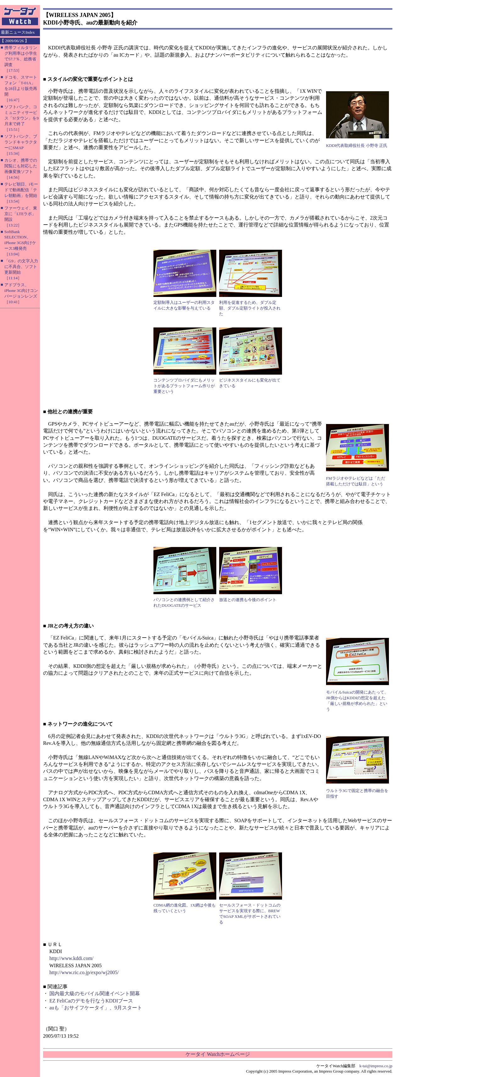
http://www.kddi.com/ (71, 958)
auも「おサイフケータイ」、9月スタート (95, 1007)
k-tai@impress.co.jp (375, 1065)
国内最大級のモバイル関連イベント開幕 (94, 993)
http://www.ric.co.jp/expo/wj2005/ (84, 972)
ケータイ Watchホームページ (218, 1054)
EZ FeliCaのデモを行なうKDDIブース (91, 1000)
